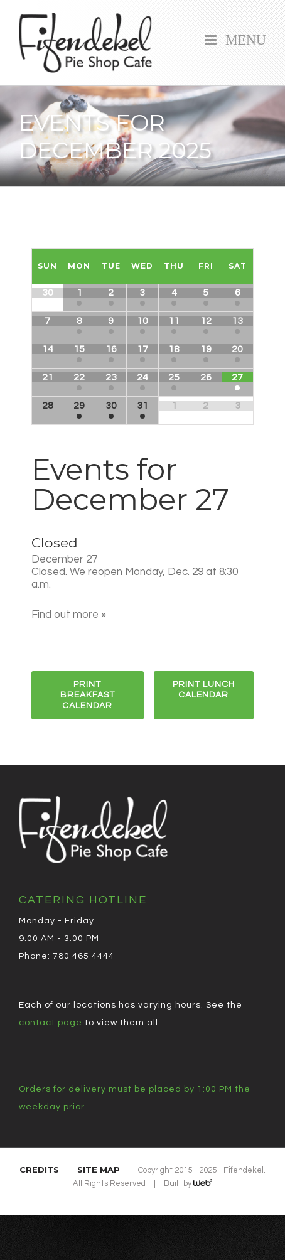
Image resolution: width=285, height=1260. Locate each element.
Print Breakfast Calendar (87, 695)
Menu (242, 38)
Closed (54, 542)
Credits (39, 1170)
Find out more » (68, 614)
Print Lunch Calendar (204, 689)
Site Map (98, 1170)
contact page (50, 1022)
